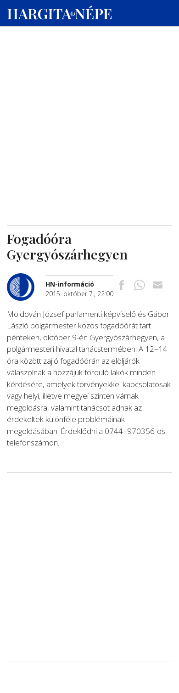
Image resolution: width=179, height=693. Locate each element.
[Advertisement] (89, 88)
